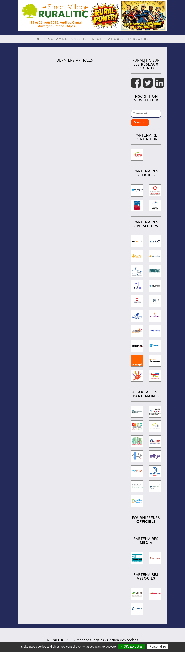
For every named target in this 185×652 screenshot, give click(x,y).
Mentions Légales (90, 639)
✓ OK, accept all (131, 646)
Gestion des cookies (122, 639)
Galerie (79, 39)
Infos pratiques (107, 39)
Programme (55, 39)
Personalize (157, 646)
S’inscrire (138, 39)
